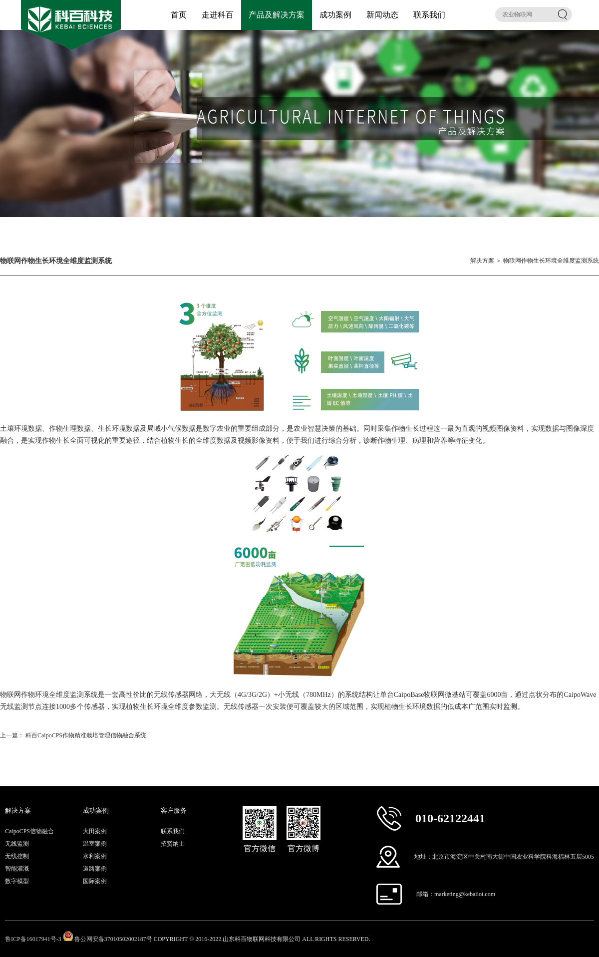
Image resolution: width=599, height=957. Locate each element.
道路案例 (95, 868)
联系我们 (429, 14)
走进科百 (218, 14)
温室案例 (95, 843)
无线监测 (17, 843)
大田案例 (95, 831)
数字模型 (17, 881)
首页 (179, 14)
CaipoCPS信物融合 (29, 831)
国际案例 (95, 881)
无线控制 (17, 856)
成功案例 (335, 14)
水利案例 (95, 856)
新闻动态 (382, 14)
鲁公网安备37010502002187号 (113, 939)
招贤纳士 (173, 843)
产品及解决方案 (276, 14)
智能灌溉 (17, 868)
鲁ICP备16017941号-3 (33, 939)
